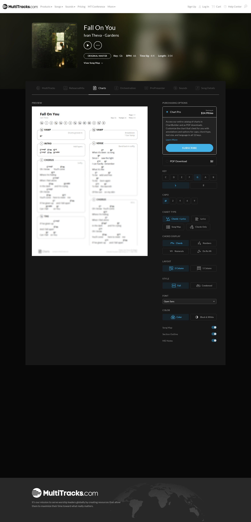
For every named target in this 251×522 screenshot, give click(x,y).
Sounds (70, 6)
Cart (216, 6)
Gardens (112, 35)
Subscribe (189, 147)
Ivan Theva (93, 35)
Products (46, 6)
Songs (58, 6)
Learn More (171, 139)
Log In (204, 6)
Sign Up (192, 6)
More (111, 6)
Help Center (233, 6)
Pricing (81, 6)
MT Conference (96, 6)
